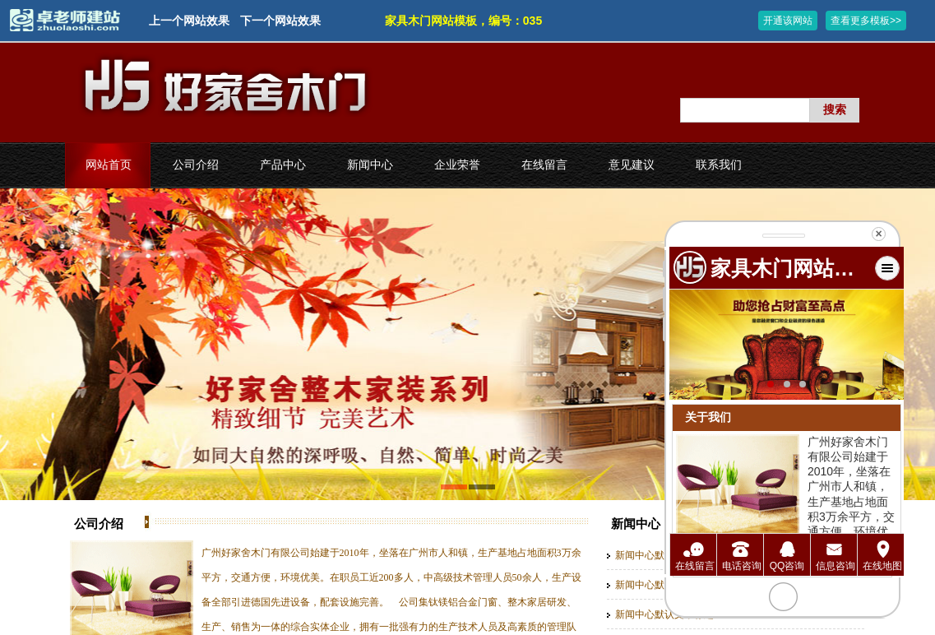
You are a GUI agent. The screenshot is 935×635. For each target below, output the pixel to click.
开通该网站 (787, 20)
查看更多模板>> (866, 20)
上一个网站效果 (189, 20)
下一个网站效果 (280, 20)
